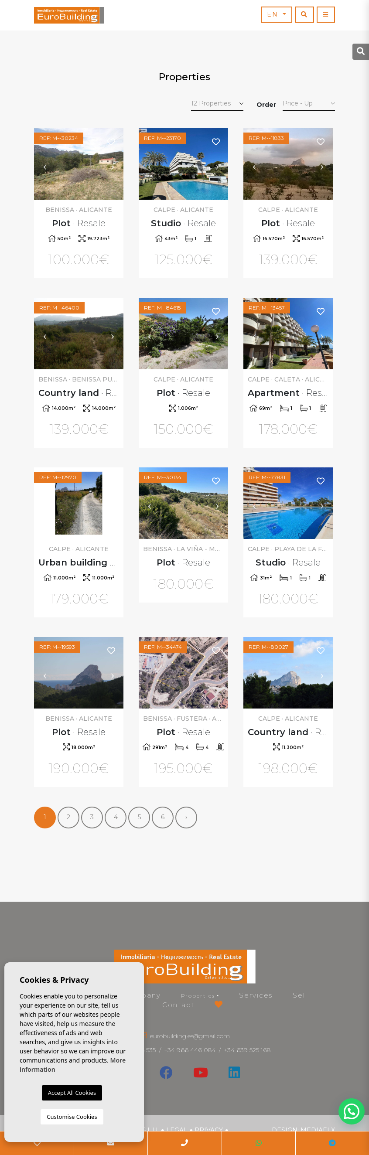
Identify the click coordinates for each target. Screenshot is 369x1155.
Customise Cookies (72, 1117)
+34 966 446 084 (189, 1050)
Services (256, 995)
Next (112, 164)
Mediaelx (318, 1130)
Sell (300, 995)
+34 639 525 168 (247, 1050)
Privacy (209, 1130)
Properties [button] (198, 995)
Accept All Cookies (72, 1093)
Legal (177, 1130)
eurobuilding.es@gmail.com (190, 1036)
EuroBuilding (69, 15)
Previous (45, 164)
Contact (178, 1005)
